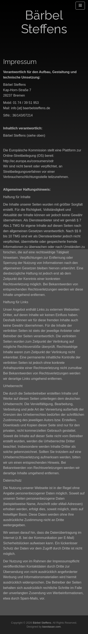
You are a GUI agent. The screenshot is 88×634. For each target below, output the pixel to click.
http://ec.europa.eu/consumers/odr (28, 161)
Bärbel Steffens (44, 22)
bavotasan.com (51, 626)
